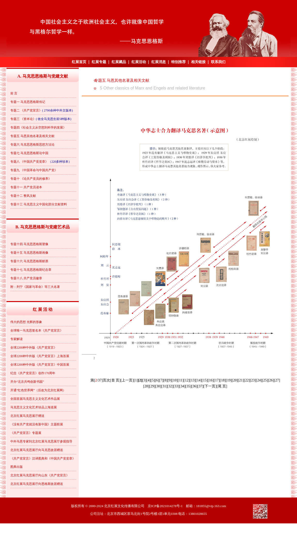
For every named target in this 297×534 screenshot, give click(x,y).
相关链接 (198, 62)
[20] (235, 380)
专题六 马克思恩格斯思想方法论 (32, 144)
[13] (193, 380)
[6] (157, 380)
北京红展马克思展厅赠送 (27, 416)
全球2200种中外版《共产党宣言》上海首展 (39, 356)
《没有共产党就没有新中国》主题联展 (36, 424)
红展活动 (138, 62)
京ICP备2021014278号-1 (165, 506)
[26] (271, 380)
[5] (153, 380)
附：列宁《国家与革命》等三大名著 (35, 287)
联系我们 (218, 62)
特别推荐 (178, 62)
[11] (181, 380)
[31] (164, 386)
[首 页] (115, 380)
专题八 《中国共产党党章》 (29, 161)
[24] (259, 380)
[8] (165, 380)
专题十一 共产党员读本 (26, 187)
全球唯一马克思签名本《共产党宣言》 (36, 330)
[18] (223, 380)
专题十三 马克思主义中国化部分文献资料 (38, 204)
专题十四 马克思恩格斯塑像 (29, 244)
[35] (188, 386)
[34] (182, 386)
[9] (170, 380)
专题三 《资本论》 (23, 119)
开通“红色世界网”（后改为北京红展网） (38, 390)
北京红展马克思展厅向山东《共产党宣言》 (39, 475)
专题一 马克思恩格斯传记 (27, 102)
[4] (148, 380)
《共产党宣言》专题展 (25, 433)
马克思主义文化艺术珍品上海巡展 (33, 407)
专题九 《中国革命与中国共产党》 (34, 170)
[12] (187, 380)
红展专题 (99, 62)
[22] (247, 380)
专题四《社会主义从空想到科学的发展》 (38, 127)
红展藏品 (119, 62)
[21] (241, 380)
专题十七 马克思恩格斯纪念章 (30, 270)
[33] (176, 386)
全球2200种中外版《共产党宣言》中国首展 (39, 364)
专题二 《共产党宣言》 (26, 110)
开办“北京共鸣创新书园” (27, 381)
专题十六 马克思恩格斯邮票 (29, 261)
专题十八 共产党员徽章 (26, 278)
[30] (158, 386)
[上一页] (127, 380)
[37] (200, 386)
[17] (217, 380)
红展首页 (79, 62)
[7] (161, 380)
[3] (144, 380)
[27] (277, 380)
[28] (146, 386)
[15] (205, 380)
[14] (199, 380)
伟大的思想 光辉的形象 (26, 322)
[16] (211, 380)
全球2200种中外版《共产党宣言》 (33, 347)
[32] (170, 386)
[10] (175, 380)
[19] (229, 380)
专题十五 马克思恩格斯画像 (29, 252)
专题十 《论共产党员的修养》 (30, 178)
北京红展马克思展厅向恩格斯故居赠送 (36, 484)
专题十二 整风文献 (23, 196)
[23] (253, 380)
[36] (194, 386)
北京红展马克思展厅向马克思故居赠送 (36, 450)
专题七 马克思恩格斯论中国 (29, 153)
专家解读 (16, 339)
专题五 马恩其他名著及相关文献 (32, 136)
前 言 (13, 93)
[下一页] (210, 386)
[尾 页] (222, 386)
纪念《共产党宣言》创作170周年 (32, 373)
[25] (265, 380)
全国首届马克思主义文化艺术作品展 (35, 399)
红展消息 (158, 62)
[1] (136, 380)
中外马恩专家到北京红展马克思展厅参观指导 (41, 441)
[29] (152, 386)
